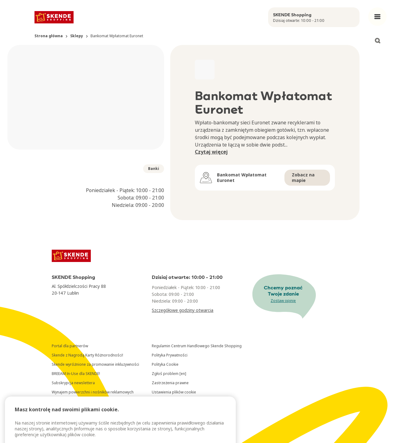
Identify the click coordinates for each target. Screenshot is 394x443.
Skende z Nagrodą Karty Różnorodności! (87, 355)
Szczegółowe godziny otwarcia (182, 310)
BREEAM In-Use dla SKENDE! (76, 373)
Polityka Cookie (165, 364)
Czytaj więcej (211, 152)
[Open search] (377, 40)
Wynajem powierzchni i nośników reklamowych (93, 392)
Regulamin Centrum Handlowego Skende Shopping (197, 345)
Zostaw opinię (283, 300)
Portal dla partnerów (70, 345)
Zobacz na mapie (303, 177)
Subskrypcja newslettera (73, 382)
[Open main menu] (377, 16)
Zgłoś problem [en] (169, 373)
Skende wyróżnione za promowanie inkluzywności (95, 364)
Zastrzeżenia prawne (170, 382)
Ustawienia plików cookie (174, 392)
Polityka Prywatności (169, 355)
